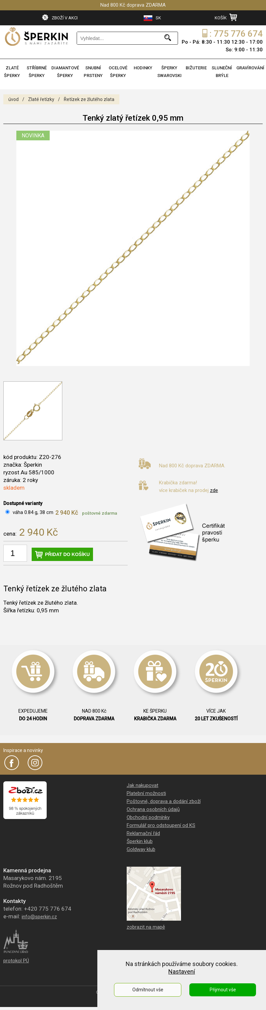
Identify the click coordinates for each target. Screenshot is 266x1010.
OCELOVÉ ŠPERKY (118, 71)
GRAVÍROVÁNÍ (250, 67)
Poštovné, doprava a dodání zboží (164, 801)
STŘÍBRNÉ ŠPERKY (37, 71)
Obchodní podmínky (148, 817)
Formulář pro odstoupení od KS (161, 825)
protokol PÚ (16, 961)
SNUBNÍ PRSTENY (93, 71)
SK (152, 18)
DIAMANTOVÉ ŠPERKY (65, 71)
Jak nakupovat (142, 785)
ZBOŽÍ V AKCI (60, 17)
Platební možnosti (146, 793)
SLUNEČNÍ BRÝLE (222, 71)
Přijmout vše (223, 989)
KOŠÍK (226, 17)
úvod (13, 99)
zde (214, 490)
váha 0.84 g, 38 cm (33, 512)
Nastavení (181, 971)
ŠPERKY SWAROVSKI (169, 71)
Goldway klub (141, 849)
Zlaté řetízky (41, 99)
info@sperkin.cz (39, 917)
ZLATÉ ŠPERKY (12, 71)
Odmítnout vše (147, 989)
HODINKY (143, 67)
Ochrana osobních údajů (153, 809)
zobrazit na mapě (146, 927)
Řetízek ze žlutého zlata (89, 99)
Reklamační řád (143, 833)
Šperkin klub (140, 841)
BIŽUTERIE (196, 67)
